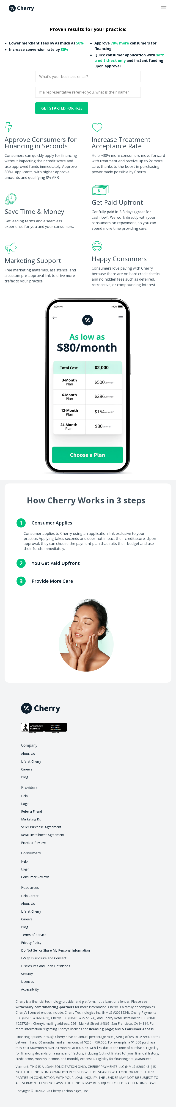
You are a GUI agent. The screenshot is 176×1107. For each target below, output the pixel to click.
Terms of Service (33, 935)
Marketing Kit (31, 819)
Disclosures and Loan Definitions (45, 966)
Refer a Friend (31, 811)
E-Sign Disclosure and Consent (43, 958)
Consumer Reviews (35, 877)
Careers (27, 769)
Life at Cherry (31, 761)
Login (25, 803)
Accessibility (30, 989)
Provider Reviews (34, 842)
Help (24, 796)
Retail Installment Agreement (42, 835)
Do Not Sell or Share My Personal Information (55, 950)
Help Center (29, 896)
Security (27, 974)
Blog (24, 777)
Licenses (27, 981)
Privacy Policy (31, 942)
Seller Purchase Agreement (41, 827)
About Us (28, 753)
